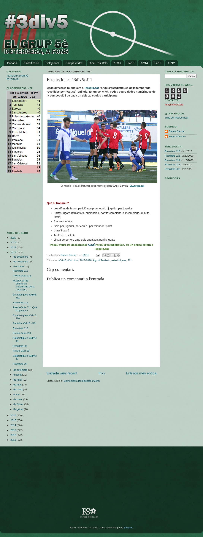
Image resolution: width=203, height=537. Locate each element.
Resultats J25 (172, 155)
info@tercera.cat (174, 104)
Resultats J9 (20, 346)
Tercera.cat (91, 87)
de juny (17, 384)
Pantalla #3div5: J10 (24, 323)
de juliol (18, 379)
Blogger (128, 527)
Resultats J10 (20, 328)
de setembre (20, 369)
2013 (13, 430)
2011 (13, 439)
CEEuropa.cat (137, 186)
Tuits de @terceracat (176, 117)
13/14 (144, 63)
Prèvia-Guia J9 (21, 350)
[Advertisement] (18, 202)
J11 (130, 260)
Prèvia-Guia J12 (22, 275)
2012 (13, 435)
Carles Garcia (69, 255)
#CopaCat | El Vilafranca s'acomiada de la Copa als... (23, 285)
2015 (13, 420)
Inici (102, 373)
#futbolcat (72, 260)
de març (18, 399)
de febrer (18, 404)
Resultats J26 (172, 151)
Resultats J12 (20, 270)
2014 (13, 425)
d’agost (17, 374)
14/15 (130, 63)
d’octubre (18, 266)
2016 (13, 415)
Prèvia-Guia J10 (22, 333)
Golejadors (52, 63)
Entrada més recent (62, 373)
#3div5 (62, 260)
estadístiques (118, 260)
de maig (18, 389)
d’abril (17, 394)
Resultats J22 (172, 169)
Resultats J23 (172, 164)
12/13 (157, 63)
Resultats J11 (20, 302)
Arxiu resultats (98, 63)
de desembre (21, 256)
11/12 (171, 63)
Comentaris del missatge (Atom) (82, 380)
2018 (13, 247)
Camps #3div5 (74, 63)
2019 (13, 242)
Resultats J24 (172, 160)
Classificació (31, 63)
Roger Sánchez (177, 136)
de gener (18, 409)
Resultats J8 (20, 363)
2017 (13, 252)
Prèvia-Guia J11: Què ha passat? (25, 309)
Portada (12, 63)
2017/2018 (86, 260)
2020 (13, 237)
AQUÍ (91, 244)
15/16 (117, 63)
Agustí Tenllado (101, 260)
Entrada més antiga (141, 373)
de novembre (21, 261)
